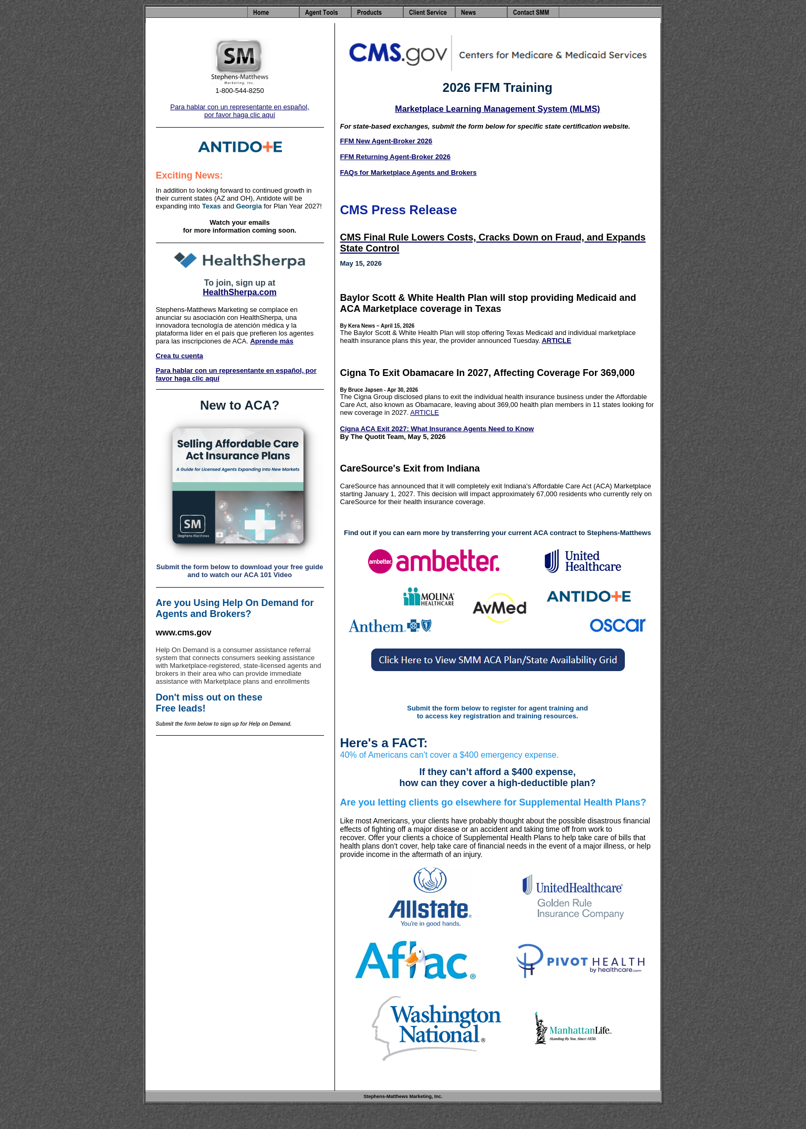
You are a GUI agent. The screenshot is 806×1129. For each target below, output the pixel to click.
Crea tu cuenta (179, 356)
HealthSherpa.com (239, 292)
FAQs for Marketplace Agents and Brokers (408, 172)
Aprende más (271, 341)
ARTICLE (556, 340)
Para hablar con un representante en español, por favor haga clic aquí (239, 111)
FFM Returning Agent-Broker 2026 (395, 157)
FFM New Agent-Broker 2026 (386, 141)
